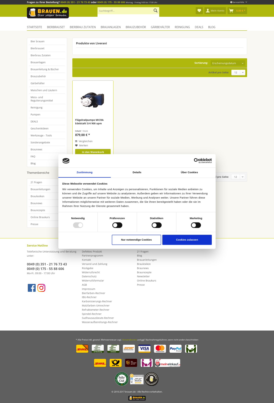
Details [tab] (137, 172)
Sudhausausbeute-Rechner (98, 318)
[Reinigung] (182, 27)
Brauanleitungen (40, 189)
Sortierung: (201, 62)
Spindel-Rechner (92, 314)
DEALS (34, 121)
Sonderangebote (40, 142)
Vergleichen (84, 141)
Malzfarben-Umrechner (96, 305)
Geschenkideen (40, 128)
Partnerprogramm (92, 255)
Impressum (88, 289)
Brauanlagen (38, 62)
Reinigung (36, 107)
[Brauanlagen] (110, 27)
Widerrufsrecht (91, 272)
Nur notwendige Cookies (136, 239)
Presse (34, 224)
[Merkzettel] (199, 10)
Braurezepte (38, 210)
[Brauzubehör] (135, 27)
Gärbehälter (38, 83)
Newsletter (143, 276)
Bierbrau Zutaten (41, 55)
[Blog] (212, 27)
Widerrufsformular (93, 280)
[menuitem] (128, 12)
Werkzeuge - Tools (41, 135)
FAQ (33, 156)
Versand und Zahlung (94, 264)
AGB (84, 284)
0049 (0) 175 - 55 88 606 (111, 2)
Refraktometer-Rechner (95, 309)
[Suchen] (155, 10)
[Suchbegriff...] (128, 10)
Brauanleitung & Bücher (45, 69)
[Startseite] (36, 27)
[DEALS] (199, 27)
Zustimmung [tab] (85, 172)
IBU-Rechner (89, 297)
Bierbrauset (37, 48)
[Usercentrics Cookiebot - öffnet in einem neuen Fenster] (196, 160)
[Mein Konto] (215, 10)
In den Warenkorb (93, 152)
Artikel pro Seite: (218, 72)
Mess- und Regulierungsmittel (42, 99)
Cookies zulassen (187, 239)
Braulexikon (37, 196)
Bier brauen (38, 41)
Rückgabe (87, 268)
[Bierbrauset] (56, 27)
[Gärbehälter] (160, 27)
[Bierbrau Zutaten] (82, 27)
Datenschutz (89, 276)
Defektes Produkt (92, 251)
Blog (33, 163)
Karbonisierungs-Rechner (97, 301)
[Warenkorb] (237, 10)
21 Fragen (36, 182)
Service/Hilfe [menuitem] (237, 2)
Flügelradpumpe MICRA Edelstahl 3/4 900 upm (89, 121)
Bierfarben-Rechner (93, 293)
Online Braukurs (40, 217)
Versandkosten (129, 339)
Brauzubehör (38, 76)
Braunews (36, 149)
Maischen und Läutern (44, 90)
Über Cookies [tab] (189, 172)
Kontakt (86, 259)
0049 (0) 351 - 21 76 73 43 (75, 2)
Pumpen (35, 114)
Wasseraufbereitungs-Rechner (100, 322)
